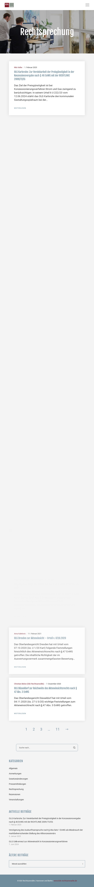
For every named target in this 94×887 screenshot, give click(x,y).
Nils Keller (18, 67)
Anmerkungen (15, 773)
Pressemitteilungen (17, 784)
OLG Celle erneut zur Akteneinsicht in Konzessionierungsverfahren (38, 841)
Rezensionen (14, 794)
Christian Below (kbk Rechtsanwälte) (29, 684)
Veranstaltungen (16, 799)
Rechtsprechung (16, 789)
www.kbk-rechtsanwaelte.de (65, 881)
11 (58, 729)
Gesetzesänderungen (18, 779)
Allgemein (13, 768)
